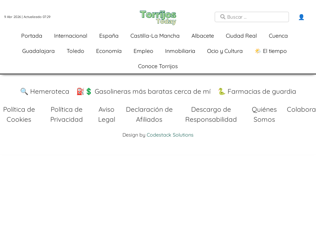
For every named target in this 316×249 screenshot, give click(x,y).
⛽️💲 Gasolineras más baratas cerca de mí (143, 91)
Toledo (75, 50)
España (109, 35)
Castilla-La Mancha (155, 35)
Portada (31, 35)
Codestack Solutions (170, 135)
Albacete (202, 35)
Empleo (143, 50)
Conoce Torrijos (158, 66)
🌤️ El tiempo (271, 50)
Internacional (70, 35)
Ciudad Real (241, 35)
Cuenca (278, 35)
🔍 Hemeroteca (44, 91)
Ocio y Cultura (225, 50)
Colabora (301, 109)
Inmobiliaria (180, 50)
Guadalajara (38, 50)
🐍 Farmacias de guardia (256, 91)
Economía (109, 50)
